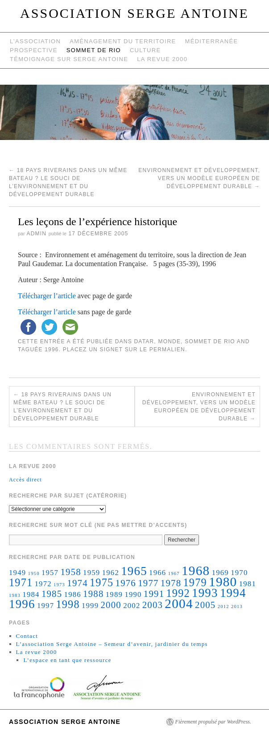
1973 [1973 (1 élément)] (59, 584)
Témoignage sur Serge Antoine (69, 59)
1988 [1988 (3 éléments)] (93, 593)
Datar (144, 341)
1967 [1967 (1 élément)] (174, 573)
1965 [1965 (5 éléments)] (134, 571)
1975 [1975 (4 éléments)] (101, 582)
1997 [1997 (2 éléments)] (45, 605)
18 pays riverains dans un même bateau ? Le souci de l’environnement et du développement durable (62, 406)
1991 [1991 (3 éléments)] (154, 593)
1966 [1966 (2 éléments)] (157, 572)
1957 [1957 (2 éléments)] (49, 572)
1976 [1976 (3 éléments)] (126, 583)
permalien (167, 349)
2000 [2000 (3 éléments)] (110, 605)
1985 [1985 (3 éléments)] (51, 593)
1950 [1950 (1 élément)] (34, 573)
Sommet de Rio (93, 50)
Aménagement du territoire (123, 41)
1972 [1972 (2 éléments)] (42, 583)
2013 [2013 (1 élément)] (237, 606)
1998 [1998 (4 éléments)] (67, 604)
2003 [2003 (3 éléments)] (152, 605)
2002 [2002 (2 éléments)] (131, 605)
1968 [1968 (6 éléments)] (196, 570)
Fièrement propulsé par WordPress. (213, 722)
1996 (52, 349)
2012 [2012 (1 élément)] (223, 606)
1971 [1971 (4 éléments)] (21, 582)
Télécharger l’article (47, 296)
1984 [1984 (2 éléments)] (30, 594)
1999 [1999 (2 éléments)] (90, 605)
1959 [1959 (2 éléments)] (91, 572)
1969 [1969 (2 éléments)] (220, 572)
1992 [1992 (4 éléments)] (178, 593)
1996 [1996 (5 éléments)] (22, 604)
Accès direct (25, 480)
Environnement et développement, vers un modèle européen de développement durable (199, 178)
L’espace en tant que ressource (67, 660)
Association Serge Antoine (134, 13)
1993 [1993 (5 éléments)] (205, 593)
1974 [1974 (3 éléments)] (77, 583)
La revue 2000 (162, 59)
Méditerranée (211, 41)
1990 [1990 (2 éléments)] (132, 594)
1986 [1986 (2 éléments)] (72, 594)
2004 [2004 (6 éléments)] (179, 603)
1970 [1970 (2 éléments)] (239, 572)
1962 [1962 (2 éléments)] (110, 572)
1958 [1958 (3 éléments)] (70, 572)
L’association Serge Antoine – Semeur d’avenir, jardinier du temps (112, 644)
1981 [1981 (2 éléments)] (247, 583)
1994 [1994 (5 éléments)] (233, 593)
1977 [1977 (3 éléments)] (148, 583)
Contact (27, 636)
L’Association (35, 41)
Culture (145, 50)
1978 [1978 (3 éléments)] (171, 583)
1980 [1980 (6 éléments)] (223, 582)
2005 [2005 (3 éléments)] (205, 605)
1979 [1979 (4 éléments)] (195, 582)
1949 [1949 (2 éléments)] (17, 572)
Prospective (34, 50)
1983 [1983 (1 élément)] (15, 595)
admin (36, 233)
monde (169, 341)
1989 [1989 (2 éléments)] (114, 594)
